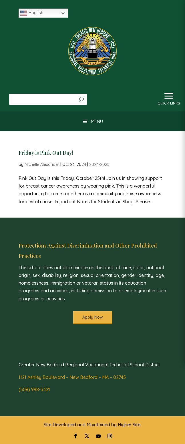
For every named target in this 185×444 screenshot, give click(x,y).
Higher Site (129, 424)
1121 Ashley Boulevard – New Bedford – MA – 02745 (72, 377)
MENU (92, 121)
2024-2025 (99, 164)
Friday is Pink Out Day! (46, 152)
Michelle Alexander (42, 164)
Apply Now (92, 317)
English (31, 13)
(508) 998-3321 (34, 389)
